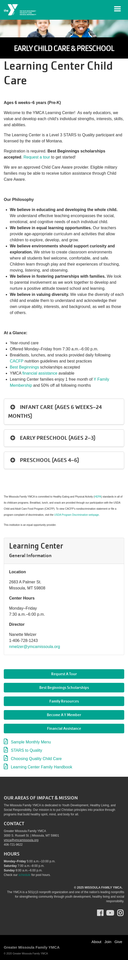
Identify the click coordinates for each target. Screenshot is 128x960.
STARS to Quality (26, 750)
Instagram (123, 913)
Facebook (103, 913)
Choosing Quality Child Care (36, 759)
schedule (24, 875)
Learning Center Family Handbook (41, 767)
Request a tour (36, 157)
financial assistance (39, 373)
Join (107, 942)
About (96, 942)
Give (118, 942)
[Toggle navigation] (117, 9)
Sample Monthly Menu (31, 742)
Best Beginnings (24, 367)
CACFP (16, 361)
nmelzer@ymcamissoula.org (34, 646)
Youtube (109, 913)
